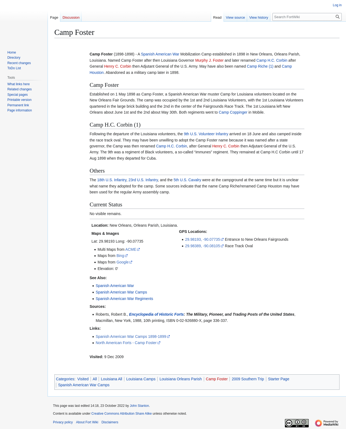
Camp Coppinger (233, 112)
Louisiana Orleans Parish (180, 379)
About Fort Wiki (87, 422)
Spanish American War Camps (121, 292)
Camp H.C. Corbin (272, 60)
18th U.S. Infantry (112, 180)
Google (123, 262)
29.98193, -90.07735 (202, 239)
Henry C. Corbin (117, 66)
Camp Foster (217, 379)
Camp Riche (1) (260, 66)
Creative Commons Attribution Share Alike (121, 413)
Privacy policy (63, 422)
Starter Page (279, 379)
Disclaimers (109, 422)
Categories (65, 379)
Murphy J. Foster (209, 60)
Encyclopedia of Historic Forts (156, 314)
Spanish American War (160, 54)
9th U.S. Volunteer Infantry (206, 134)
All (95, 379)
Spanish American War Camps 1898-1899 (131, 336)
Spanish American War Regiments (124, 298)
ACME (130, 249)
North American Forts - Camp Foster (126, 343)
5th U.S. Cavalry (187, 180)
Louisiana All (111, 379)
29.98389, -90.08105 (202, 246)
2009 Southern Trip (248, 379)
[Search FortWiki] (307, 17)
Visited (83, 379)
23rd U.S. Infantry (143, 180)
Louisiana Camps (140, 379)
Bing (120, 255)
